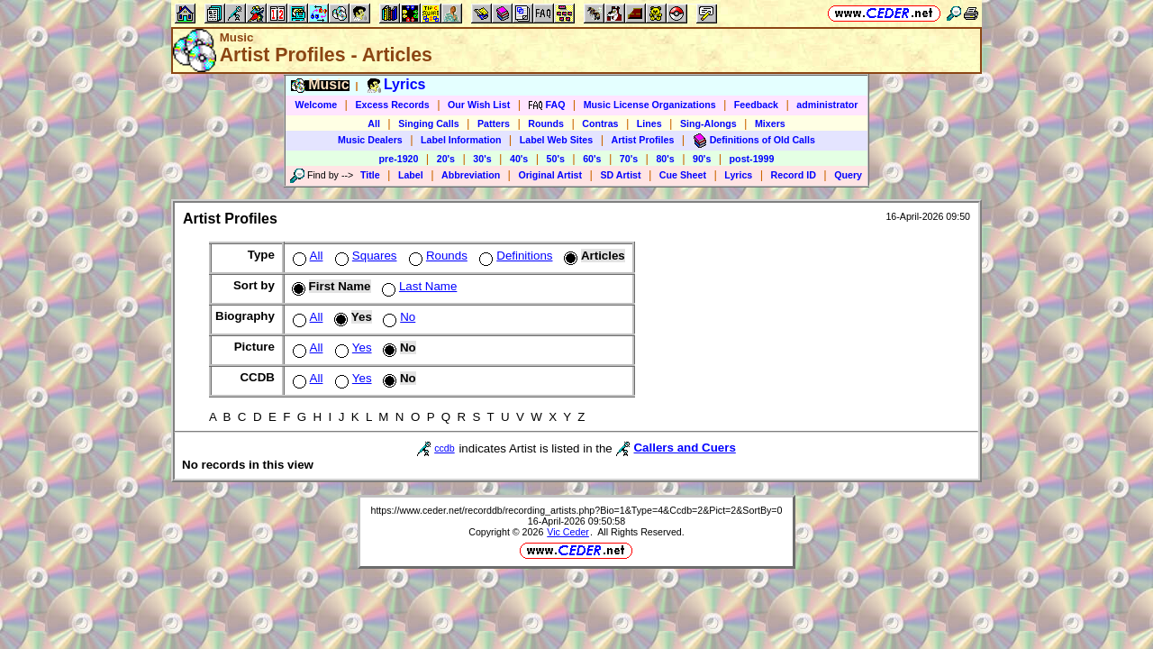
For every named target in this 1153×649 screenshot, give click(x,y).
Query (848, 174)
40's (519, 158)
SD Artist (620, 174)
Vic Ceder (568, 531)
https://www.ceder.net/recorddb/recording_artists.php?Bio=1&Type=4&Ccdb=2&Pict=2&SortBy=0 (576, 510)
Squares (364, 255)
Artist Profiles (643, 139)
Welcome (316, 104)
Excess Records (392, 104)
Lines (649, 123)
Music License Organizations (650, 104)
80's (665, 158)
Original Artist (550, 174)
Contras (600, 123)
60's (592, 158)
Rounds (546, 123)
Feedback (756, 104)
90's (702, 158)
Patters (493, 123)
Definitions (514, 255)
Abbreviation (470, 174)
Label (410, 174)
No (397, 317)
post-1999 (752, 158)
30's (482, 158)
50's (556, 158)
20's (446, 158)
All (374, 123)
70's (629, 158)
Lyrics (738, 174)
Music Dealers (370, 139)
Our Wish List (479, 104)
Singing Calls (428, 123)
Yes (351, 347)
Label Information (461, 139)
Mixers (770, 123)
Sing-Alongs (708, 123)
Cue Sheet (682, 174)
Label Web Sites (557, 139)
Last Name (417, 286)
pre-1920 (399, 158)
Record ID (793, 174)
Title (370, 174)
